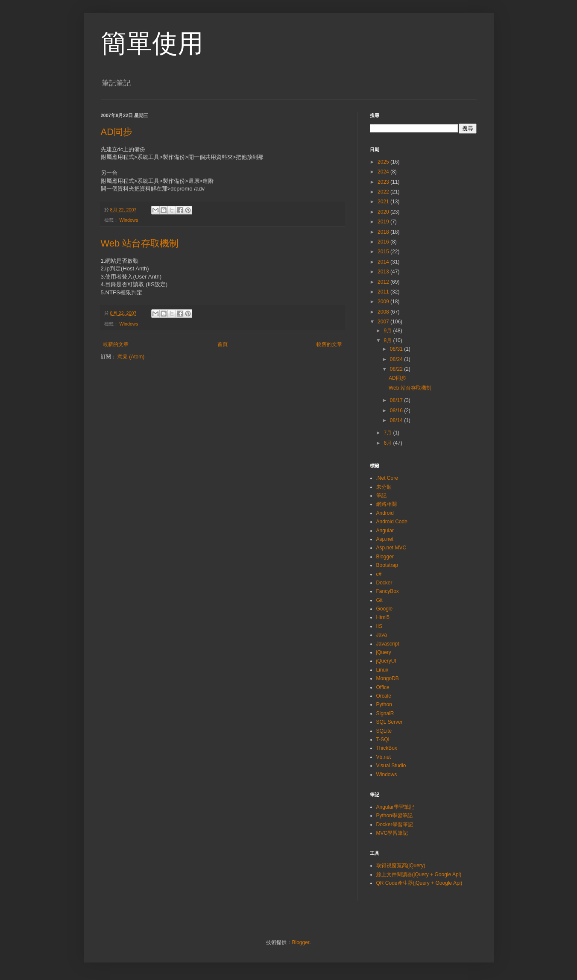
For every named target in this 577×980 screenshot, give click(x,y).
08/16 (397, 411)
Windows (129, 220)
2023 (384, 182)
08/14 (397, 420)
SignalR (385, 713)
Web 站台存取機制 (140, 243)
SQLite (384, 731)
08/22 (397, 369)
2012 (384, 282)
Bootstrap (387, 565)
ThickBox (386, 748)
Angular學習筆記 (395, 807)
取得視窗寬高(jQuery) (400, 866)
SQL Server (389, 722)
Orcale (383, 696)
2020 (384, 212)
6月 (388, 443)
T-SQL (383, 739)
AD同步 (117, 131)
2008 (384, 312)
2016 (384, 242)
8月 (388, 340)
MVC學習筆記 (392, 833)
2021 (384, 202)
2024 (384, 172)
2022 (384, 192)
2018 (384, 232)
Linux (382, 670)
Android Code (391, 522)
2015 (384, 252)
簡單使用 (152, 43)
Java (381, 635)
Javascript (387, 644)
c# (379, 574)
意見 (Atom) (130, 357)
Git (379, 600)
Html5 (383, 617)
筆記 (381, 496)
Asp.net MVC (391, 548)
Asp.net (385, 539)
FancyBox (387, 591)
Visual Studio (391, 766)
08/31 (397, 349)
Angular (385, 531)
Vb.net (383, 757)
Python (384, 704)
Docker (384, 583)
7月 (388, 433)
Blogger (385, 557)
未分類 (384, 487)
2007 (384, 322)
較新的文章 (116, 344)
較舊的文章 (329, 344)
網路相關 (386, 504)
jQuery (383, 652)
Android (385, 513)
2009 (384, 302)
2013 (384, 272)
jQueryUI (386, 661)
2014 (384, 262)
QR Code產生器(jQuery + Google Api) (419, 883)
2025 (384, 162)
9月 (388, 331)
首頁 (222, 344)
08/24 (397, 359)
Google (384, 609)
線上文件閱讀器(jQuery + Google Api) (419, 874)
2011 (384, 292)
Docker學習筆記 (394, 824)
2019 (384, 222)
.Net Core (387, 478)
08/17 (397, 400)
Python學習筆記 (394, 816)
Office (383, 687)
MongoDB (387, 678)
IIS (379, 626)
